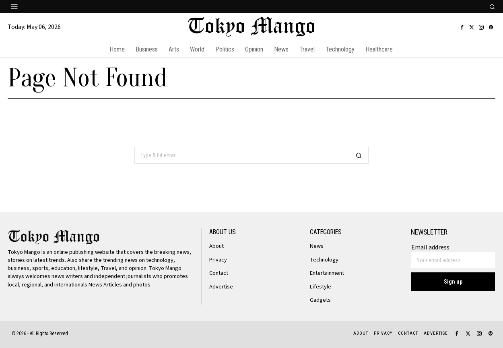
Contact (218, 273)
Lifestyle (320, 286)
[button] (359, 155)
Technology (324, 259)
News (317, 246)
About (216, 246)
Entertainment (327, 273)
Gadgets (320, 300)
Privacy (218, 259)
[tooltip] (462, 27)
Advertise (221, 286)
